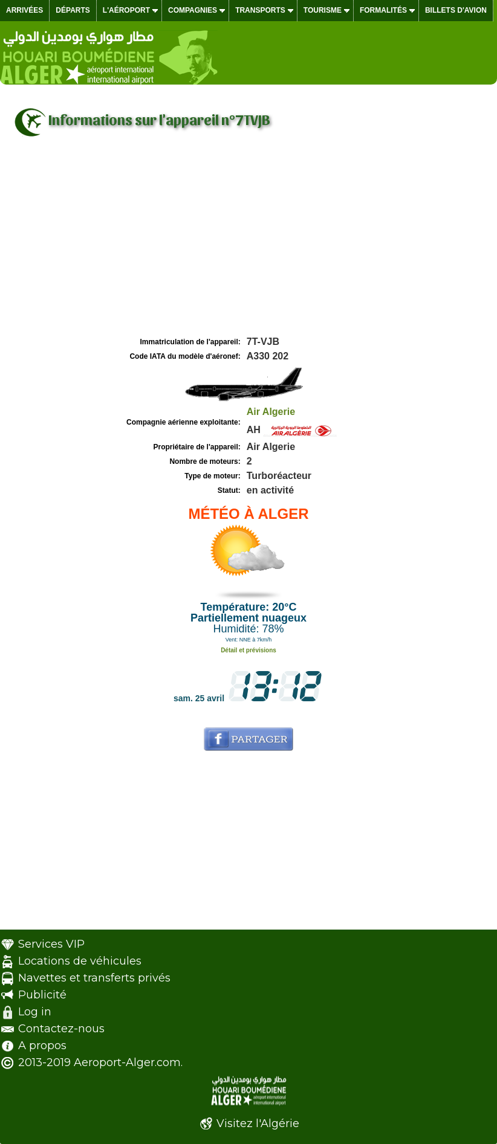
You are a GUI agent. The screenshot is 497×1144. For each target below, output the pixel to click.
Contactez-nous (61, 1028)
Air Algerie (271, 412)
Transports (260, 10)
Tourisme (323, 10)
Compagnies (192, 10)
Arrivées (24, 10)
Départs (72, 10)
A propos (42, 1045)
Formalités (383, 10)
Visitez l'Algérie (257, 1123)
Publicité (42, 994)
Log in (34, 1011)
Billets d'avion (456, 10)
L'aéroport (126, 10)
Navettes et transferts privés (94, 978)
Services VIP (51, 944)
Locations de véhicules (79, 961)
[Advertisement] (248, 243)
